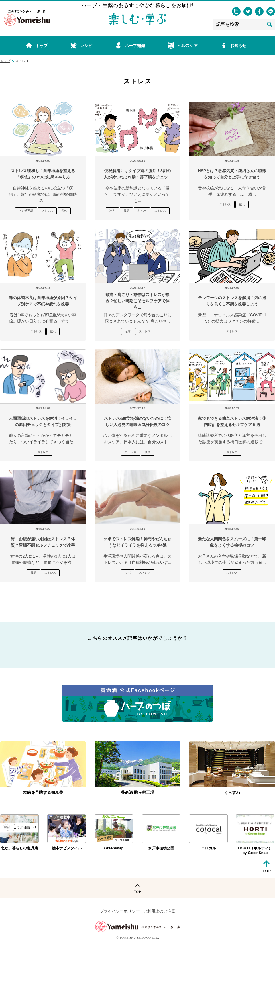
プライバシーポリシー (120, 911)
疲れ (64, 210)
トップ (5, 61)
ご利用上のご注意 (159, 911)
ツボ (128, 572)
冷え (112, 210)
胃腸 (126, 210)
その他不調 (26, 210)
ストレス (47, 210)
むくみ (142, 210)
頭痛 (128, 331)
